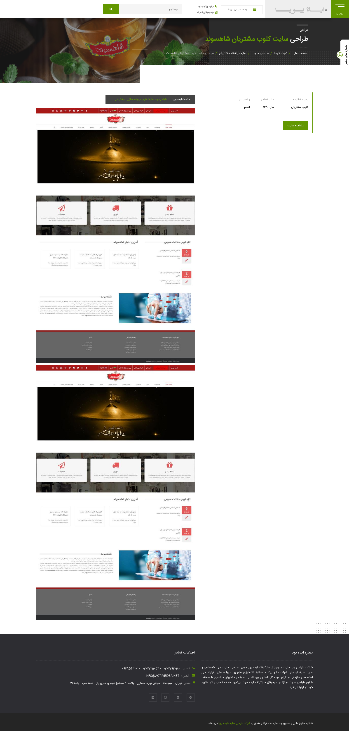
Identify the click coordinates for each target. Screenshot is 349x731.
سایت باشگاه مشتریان (232, 53)
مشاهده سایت (296, 125)
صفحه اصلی (300, 53)
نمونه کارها (280, 53)
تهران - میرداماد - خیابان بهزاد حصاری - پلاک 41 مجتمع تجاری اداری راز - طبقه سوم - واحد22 (126, 683)
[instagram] (165, 697)
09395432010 (205, 12)
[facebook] (153, 697)
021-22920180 (205, 6)
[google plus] (191, 697)
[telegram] (178, 697)
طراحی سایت (260, 53)
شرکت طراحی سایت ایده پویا (234, 723)
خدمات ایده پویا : (180, 99)
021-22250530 (152, 668)
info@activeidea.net (163, 675)
